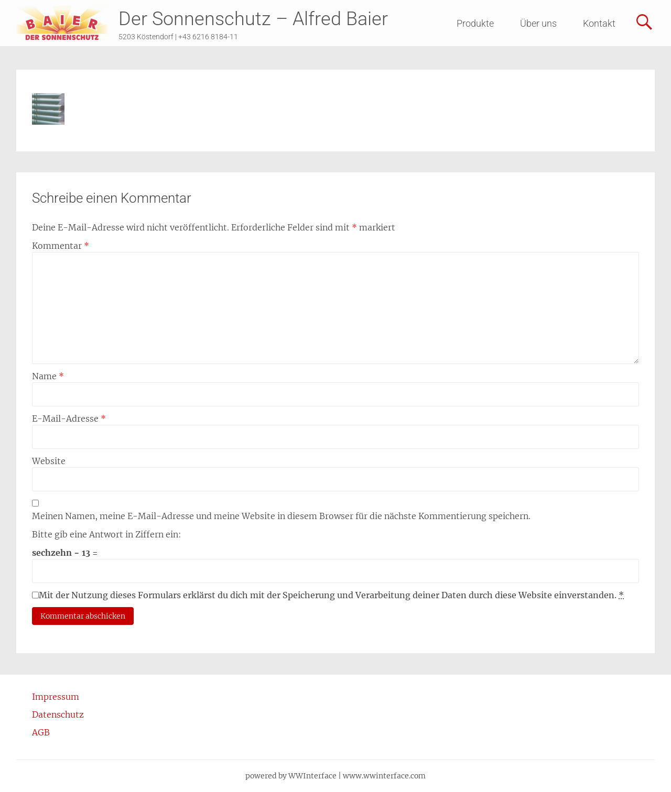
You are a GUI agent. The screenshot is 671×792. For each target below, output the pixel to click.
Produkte (475, 23)
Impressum (55, 696)
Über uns (538, 23)
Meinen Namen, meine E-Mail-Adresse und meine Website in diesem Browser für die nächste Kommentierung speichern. (281, 516)
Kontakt (599, 23)
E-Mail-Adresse (69, 418)
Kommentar (60, 245)
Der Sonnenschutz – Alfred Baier (253, 19)
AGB (41, 732)
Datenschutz (58, 714)
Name (48, 376)
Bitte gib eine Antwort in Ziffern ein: (106, 534)
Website (49, 461)
